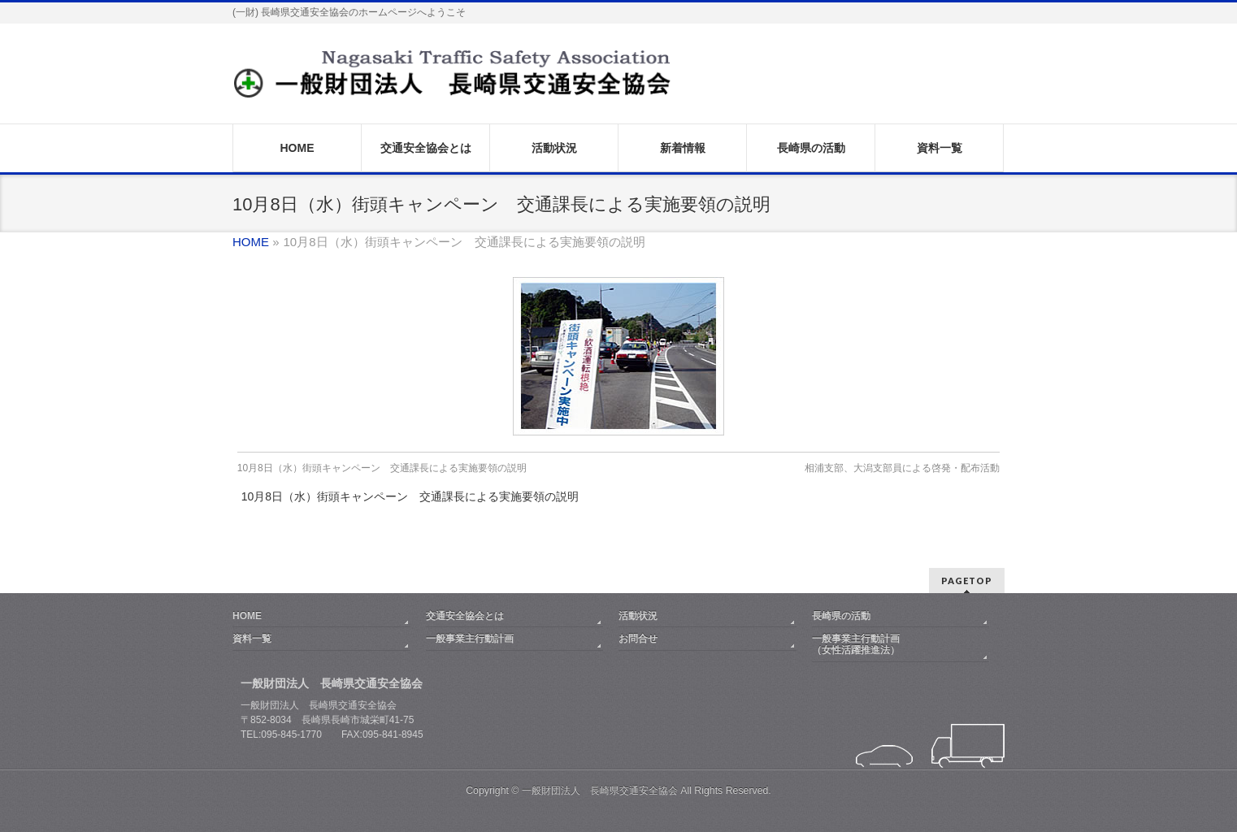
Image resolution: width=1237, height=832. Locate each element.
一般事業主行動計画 (470, 638)
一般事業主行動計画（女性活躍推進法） (856, 644)
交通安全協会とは (465, 616)
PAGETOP (966, 580)
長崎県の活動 (841, 616)
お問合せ (638, 638)
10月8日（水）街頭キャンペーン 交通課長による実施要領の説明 (382, 468)
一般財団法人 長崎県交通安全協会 (600, 790)
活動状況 (638, 616)
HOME (247, 616)
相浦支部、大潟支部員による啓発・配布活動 (902, 468)
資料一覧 (251, 638)
